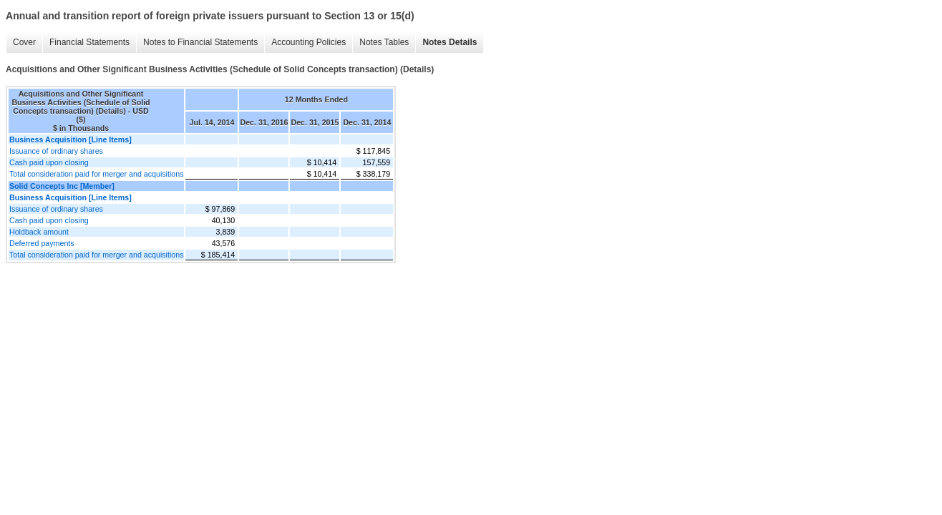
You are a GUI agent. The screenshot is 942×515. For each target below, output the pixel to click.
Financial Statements (89, 42)
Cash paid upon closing (49, 162)
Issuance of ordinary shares (56, 151)
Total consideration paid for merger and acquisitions (96, 174)
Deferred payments (41, 243)
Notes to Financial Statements (200, 42)
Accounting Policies (308, 42)
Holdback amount (39, 231)
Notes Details (449, 42)
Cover (24, 42)
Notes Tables (384, 42)
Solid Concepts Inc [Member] (62, 186)
